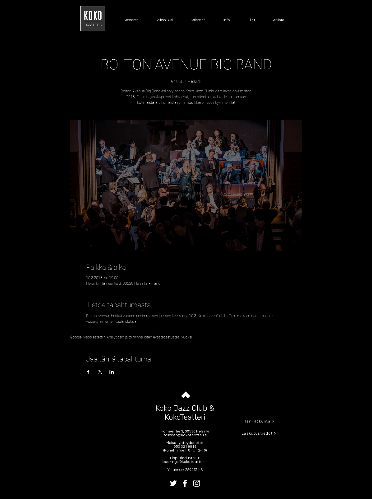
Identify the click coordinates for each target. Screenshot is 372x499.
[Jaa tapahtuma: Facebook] (88, 372)
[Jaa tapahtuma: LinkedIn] (111, 372)
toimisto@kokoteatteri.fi (185, 435)
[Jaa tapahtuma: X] (100, 372)
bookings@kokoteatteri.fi (185, 462)
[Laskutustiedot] (259, 433)
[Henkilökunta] (259, 421)
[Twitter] (173, 483)
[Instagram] (196, 483)
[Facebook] (185, 483)
